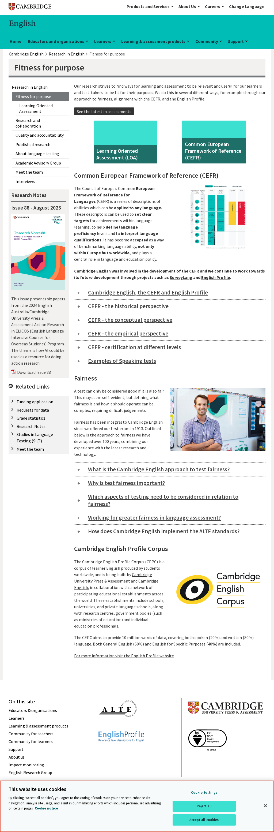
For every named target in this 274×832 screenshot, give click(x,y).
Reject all (204, 806)
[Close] (265, 806)
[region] (137, 806)
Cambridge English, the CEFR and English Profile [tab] (148, 292)
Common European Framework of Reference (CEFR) (213, 151)
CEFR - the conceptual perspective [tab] (130, 319)
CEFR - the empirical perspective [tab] (128, 333)
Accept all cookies (204, 820)
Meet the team (29, 172)
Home (15, 41)
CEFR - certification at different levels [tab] (134, 347)
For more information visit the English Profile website (124, 655)
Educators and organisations (56, 41)
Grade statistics (31, 418)
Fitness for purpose (33, 96)
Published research (33, 144)
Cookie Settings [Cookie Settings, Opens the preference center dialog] (204, 792)
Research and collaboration (28, 123)
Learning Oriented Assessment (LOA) (117, 154)
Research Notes (31, 426)
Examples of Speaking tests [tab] (122, 360)
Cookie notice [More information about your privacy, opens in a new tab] (46, 808)
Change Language (246, 6)
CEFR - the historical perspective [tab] (128, 306)
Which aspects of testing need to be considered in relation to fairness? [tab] (163, 500)
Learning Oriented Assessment (36, 108)
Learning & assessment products (153, 41)
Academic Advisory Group (38, 163)
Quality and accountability (40, 135)
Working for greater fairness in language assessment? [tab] (154, 517)
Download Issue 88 (34, 372)
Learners (102, 41)
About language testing (37, 153)
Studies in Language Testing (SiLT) (35, 437)
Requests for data (33, 410)
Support (236, 41)
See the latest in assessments (104, 111)
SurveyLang (181, 277)
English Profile (215, 277)
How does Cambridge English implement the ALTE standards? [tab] (163, 531)
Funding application (35, 401)
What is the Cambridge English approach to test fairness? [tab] (159, 469)
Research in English (30, 87)
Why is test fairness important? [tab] (126, 483)
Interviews (25, 181)
